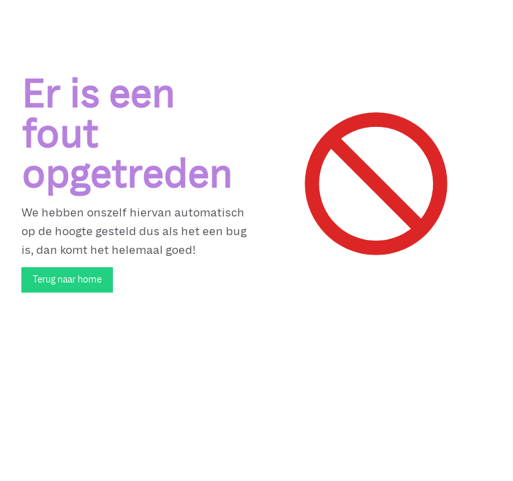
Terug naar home (67, 279)
